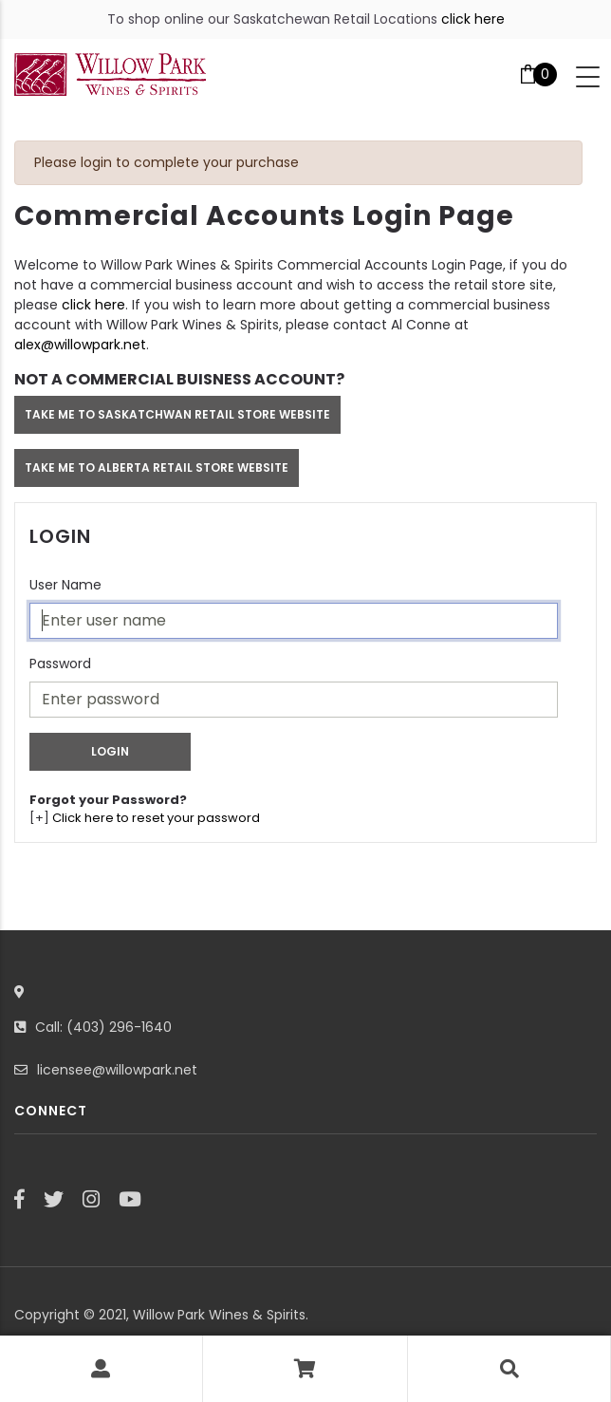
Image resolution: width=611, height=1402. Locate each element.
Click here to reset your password (156, 818)
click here (473, 18)
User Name (65, 584)
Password (60, 663)
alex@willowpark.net (80, 344)
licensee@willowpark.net (117, 1069)
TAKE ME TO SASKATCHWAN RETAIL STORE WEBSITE (177, 414)
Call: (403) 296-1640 (103, 1027)
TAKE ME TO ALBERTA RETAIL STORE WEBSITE (156, 467)
